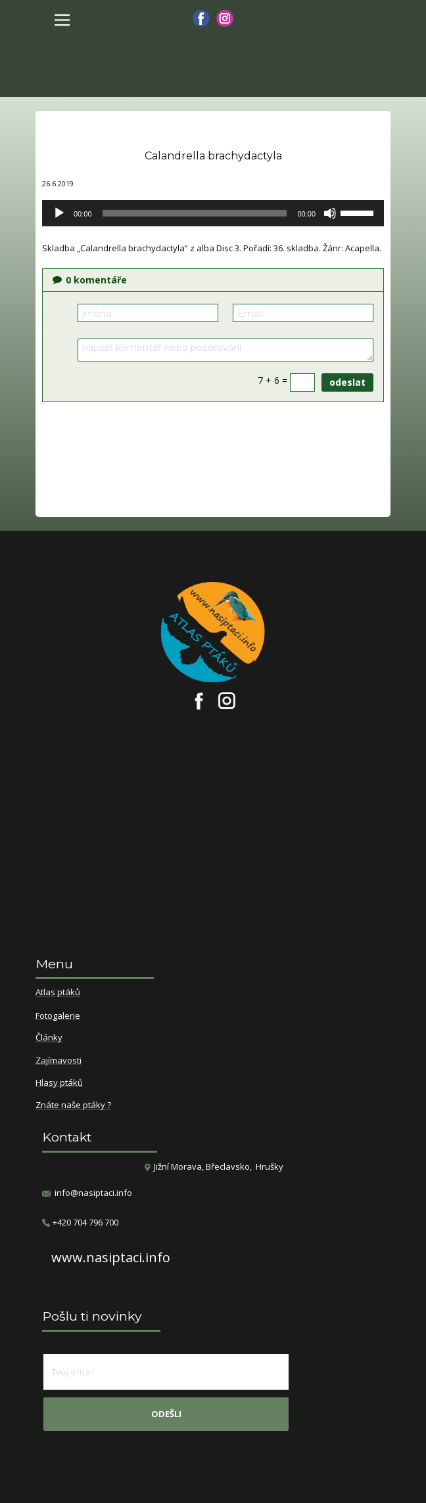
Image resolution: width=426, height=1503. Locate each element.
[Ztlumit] (330, 213)
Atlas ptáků (58, 993)
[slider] (195, 213)
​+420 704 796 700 (80, 1222)
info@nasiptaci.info (93, 1193)
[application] (213, 213)
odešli (166, 1414)
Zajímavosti (59, 1061)
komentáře (90, 280)
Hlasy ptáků (59, 1083)
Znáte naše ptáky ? (73, 1105)
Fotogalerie (58, 1016)
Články (49, 1038)
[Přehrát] (59, 213)
